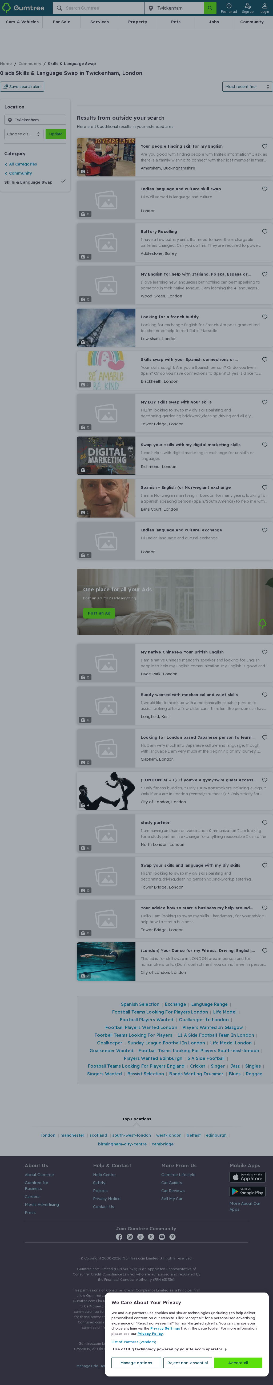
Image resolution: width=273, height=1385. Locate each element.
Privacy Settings (165, 1328)
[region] (187, 1334)
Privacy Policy (150, 1333)
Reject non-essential (187, 1362)
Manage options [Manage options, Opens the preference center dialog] (136, 1362)
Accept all (238, 1362)
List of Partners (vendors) (133, 1341)
